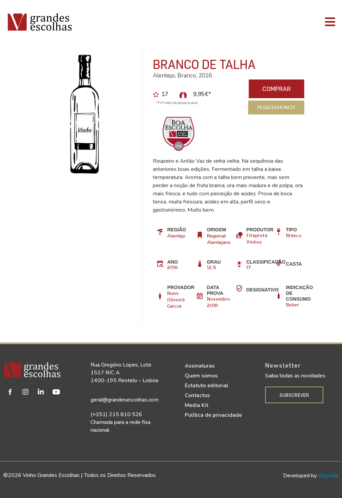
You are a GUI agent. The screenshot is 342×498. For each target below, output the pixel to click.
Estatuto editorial (206, 385)
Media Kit (196, 405)
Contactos (197, 395)
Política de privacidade (213, 415)
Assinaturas (200, 366)
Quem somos (201, 375)
